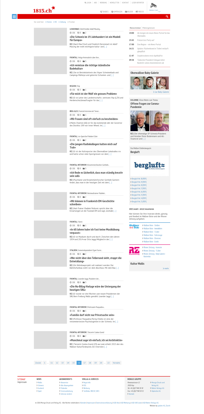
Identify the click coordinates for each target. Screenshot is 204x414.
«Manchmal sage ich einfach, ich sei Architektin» (96, 340)
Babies (104, 11)
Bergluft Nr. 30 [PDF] (139, 178)
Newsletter (114, 2)
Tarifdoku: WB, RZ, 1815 (91, 391)
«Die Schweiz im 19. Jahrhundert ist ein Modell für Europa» (95, 38)
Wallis (40, 382)
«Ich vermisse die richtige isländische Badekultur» (90, 66)
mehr (166, 268)
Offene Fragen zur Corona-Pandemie (144, 105)
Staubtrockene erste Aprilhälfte (150, 55)
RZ (55, 22)
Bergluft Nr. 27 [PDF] (139, 188)
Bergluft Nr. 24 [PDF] (139, 198)
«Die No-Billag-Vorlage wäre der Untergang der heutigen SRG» (95, 288)
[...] (105, 46)
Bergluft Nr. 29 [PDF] (139, 182)
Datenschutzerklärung (104, 402)
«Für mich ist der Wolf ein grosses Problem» (93, 94)
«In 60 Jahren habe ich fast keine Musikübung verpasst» (94, 231)
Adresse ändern (66, 394)
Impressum (91, 402)
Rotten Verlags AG (158, 388)
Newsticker (135, 27)
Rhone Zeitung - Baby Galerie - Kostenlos (155, 255)
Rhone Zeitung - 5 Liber (152, 250)
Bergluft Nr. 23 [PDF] (139, 201)
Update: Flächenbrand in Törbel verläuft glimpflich (153, 50)
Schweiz (41, 385)
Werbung (103, 2)
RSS (84, 385)
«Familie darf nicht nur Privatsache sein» (92, 315)
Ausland (41, 388)
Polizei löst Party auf (145, 40)
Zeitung (62, 22)
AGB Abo (116, 402)
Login (87, 2)
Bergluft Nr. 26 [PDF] (139, 191)
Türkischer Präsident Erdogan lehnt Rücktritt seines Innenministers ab (151, 61)
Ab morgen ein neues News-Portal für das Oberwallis (153, 34)
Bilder (129, 11)
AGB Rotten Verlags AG (151, 402)
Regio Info (86, 382)
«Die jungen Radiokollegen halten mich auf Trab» (93, 145)
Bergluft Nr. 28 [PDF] (139, 185)
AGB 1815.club (136, 402)
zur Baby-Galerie (161, 92)
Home (49, 22)
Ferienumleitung (67, 391)
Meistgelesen (148, 27)
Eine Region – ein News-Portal (149, 44)
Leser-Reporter (138, 2)
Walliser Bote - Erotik (151, 241)
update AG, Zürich (164, 405)
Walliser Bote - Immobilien (153, 228)
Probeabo (64, 388)
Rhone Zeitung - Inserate (153, 247)
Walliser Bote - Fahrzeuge (153, 235)
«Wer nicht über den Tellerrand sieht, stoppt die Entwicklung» (96, 259)
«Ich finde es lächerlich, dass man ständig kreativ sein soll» (96, 174)
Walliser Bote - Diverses (152, 238)
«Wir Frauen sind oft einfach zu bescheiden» (94, 119)
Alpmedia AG (156, 391)
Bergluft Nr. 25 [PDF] (139, 195)
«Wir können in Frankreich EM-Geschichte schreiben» (92, 202)
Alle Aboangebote (67, 385)
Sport (40, 391)
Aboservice (64, 382)
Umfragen (116, 11)
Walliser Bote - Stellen (152, 225)
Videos (140, 11)
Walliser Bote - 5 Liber (151, 231)
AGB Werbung (125, 402)
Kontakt (125, 2)
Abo (95, 2)
